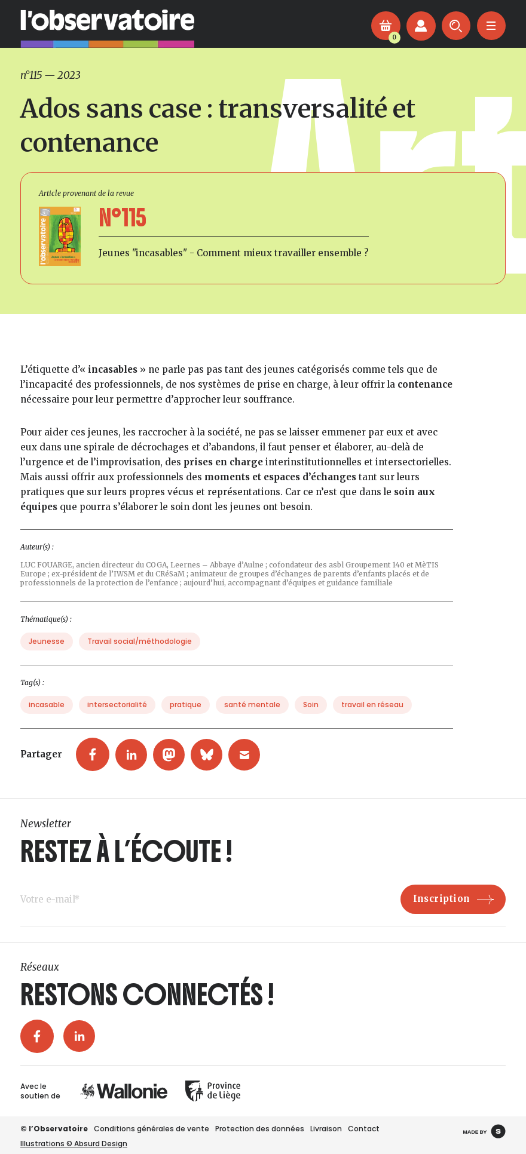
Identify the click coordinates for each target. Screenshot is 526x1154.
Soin (311, 716)
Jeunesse (47, 653)
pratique (185, 716)
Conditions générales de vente (151, 1129)
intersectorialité (117, 716)
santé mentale (252, 716)
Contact (364, 1129)
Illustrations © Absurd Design (73, 1143)
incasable (47, 716)
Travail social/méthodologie (139, 653)
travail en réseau (372, 716)
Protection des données (259, 1129)
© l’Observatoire (54, 1129)
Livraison (326, 1129)
